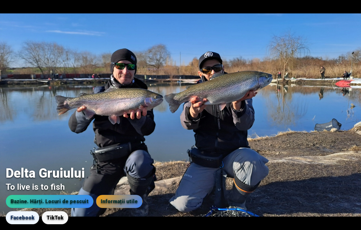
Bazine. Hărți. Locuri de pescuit (50, 201)
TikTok (55, 218)
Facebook (22, 218)
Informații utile (119, 201)
